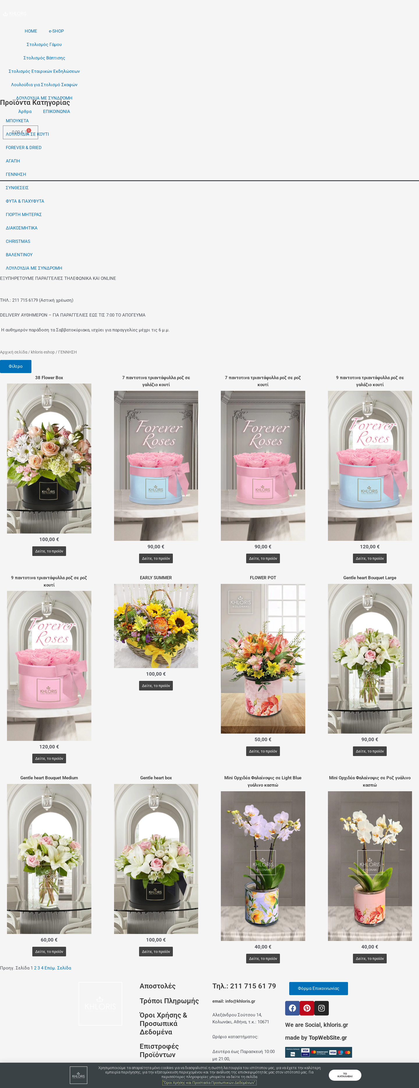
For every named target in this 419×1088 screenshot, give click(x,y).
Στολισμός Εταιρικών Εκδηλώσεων (44, 71)
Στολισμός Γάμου (44, 44)
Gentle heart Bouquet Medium (49, 777)
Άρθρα (24, 111)
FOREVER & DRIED (24, 147)
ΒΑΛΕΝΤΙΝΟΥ (19, 254)
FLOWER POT (263, 577)
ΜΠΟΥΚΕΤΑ (17, 120)
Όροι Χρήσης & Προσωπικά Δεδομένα (163, 1023)
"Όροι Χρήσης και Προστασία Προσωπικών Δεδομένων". (209, 1082)
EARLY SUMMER (156, 577)
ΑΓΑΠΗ (13, 161)
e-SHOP (56, 31)
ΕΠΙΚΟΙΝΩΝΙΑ (56, 111)
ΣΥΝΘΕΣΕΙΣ (17, 187)
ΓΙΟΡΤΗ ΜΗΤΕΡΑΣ (24, 214)
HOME (31, 31)
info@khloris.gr (240, 1001)
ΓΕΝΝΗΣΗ (16, 174)
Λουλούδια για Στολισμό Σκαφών (44, 84)
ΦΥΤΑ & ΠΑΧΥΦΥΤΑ (25, 201)
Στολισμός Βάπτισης (44, 58)
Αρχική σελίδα (13, 352)
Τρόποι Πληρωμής (169, 1001)
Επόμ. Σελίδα (58, 968)
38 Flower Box (49, 377)
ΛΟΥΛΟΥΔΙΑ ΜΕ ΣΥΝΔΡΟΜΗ (44, 98)
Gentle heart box (156, 777)
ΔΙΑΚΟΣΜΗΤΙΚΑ (22, 228)
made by (316, 1037)
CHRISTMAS (18, 241)
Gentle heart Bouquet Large (369, 577)
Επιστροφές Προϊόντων (159, 1050)
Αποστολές (157, 986)
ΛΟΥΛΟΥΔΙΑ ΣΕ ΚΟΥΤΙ (27, 134)
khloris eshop (43, 352)
